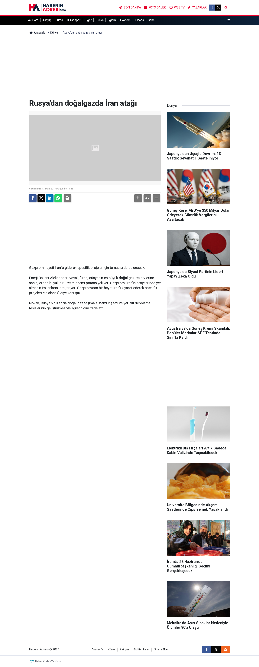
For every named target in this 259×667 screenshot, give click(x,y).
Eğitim (112, 20)
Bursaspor (73, 20)
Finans (139, 20)
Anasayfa (37, 32)
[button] (138, 198)
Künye (111, 649)
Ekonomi (125, 20)
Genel (151, 20)
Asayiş (46, 20)
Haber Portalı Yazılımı (48, 661)
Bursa (59, 20)
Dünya (100, 20)
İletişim (124, 649)
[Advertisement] (129, 66)
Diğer (88, 20)
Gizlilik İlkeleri (142, 649)
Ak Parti (33, 20)
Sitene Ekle (161, 649)
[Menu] (228, 20)
